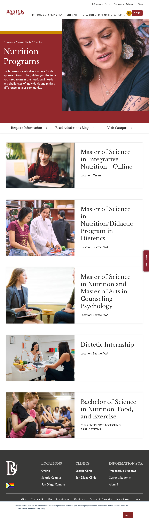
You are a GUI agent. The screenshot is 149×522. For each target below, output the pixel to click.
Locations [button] (51, 464)
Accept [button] (128, 515)
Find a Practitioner (59, 500)
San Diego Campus (53, 485)
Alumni (113, 485)
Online (45, 471)
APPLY (137, 13)
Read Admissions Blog (74, 128)
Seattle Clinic (84, 471)
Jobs (137, 500)
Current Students (120, 478)
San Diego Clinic (86, 478)
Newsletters (123, 500)
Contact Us (37, 500)
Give (140, 4)
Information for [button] (100, 4)
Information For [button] (126, 464)
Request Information (29, 128)
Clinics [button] (83, 464)
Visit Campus (119, 128)
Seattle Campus (51, 478)
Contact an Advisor (124, 4)
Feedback (79, 500)
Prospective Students (122, 471)
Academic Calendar (101, 500)
